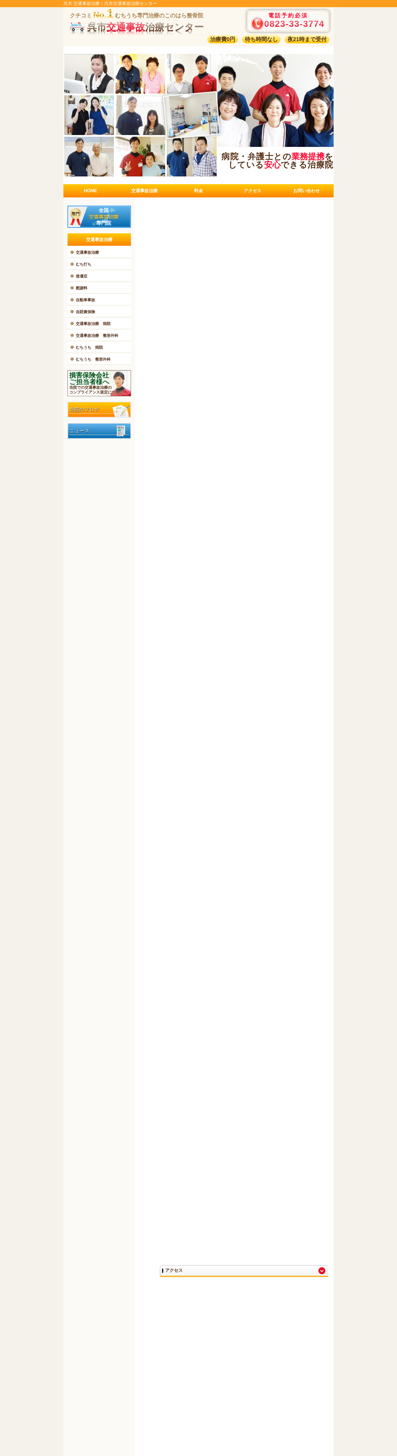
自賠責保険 (85, 312)
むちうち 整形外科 (93, 359)
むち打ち (83, 264)
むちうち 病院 (89, 347)
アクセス (252, 190)
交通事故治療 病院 (93, 323)
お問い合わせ (306, 190)
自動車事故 (85, 300)
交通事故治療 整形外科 (97, 335)
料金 (198, 190)
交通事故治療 (144, 190)
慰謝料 (81, 288)
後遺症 (81, 276)
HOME (90, 190)
